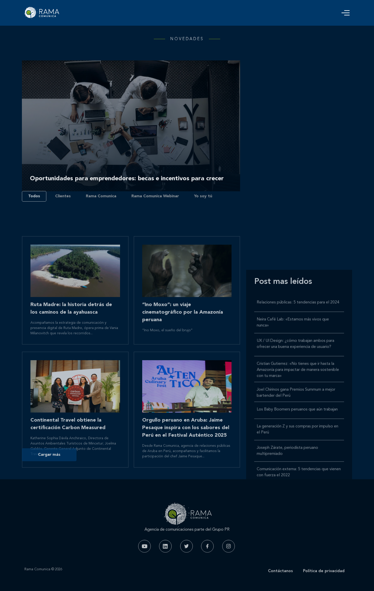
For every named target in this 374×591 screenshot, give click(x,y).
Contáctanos (280, 579)
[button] (345, 12)
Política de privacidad (324, 579)
